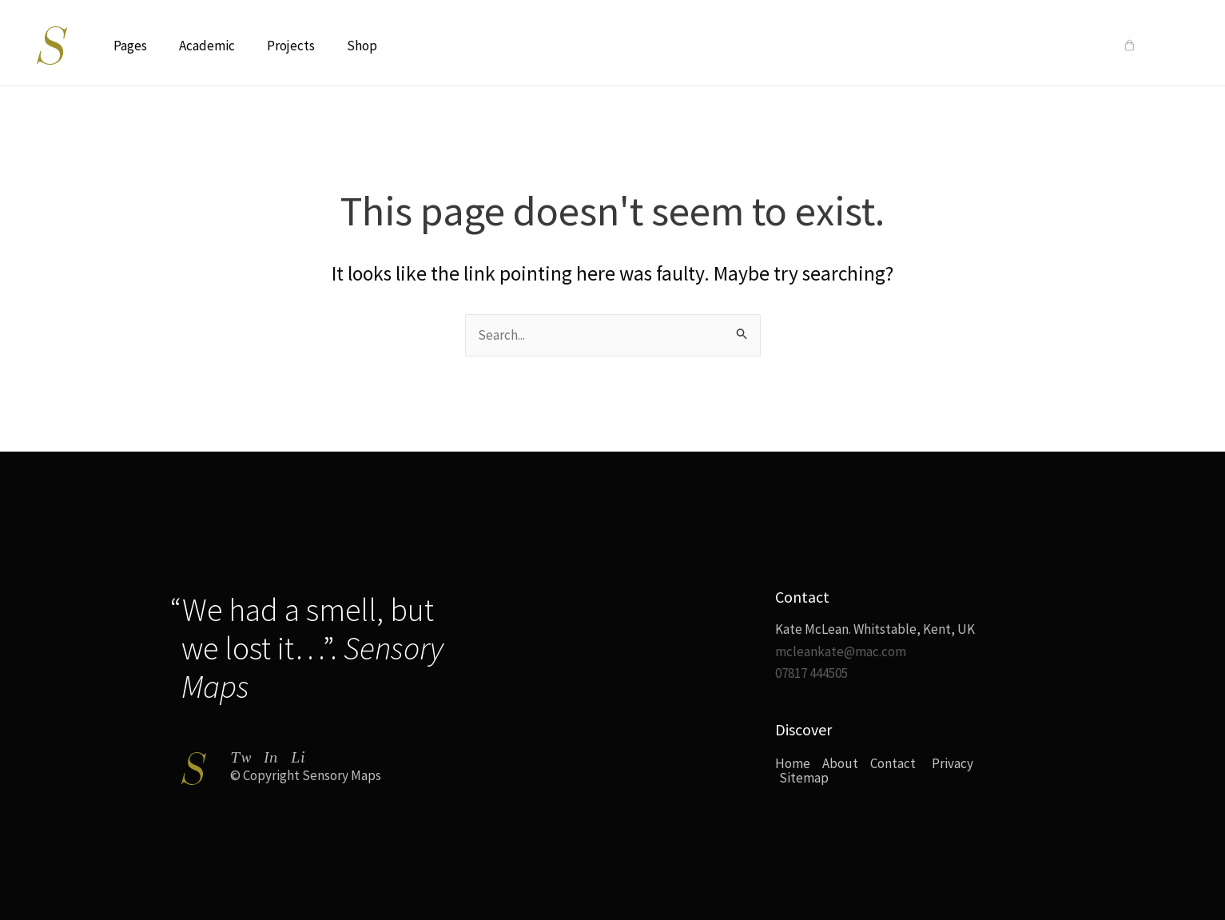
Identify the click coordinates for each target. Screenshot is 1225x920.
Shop (362, 45)
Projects (291, 45)
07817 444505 (811, 673)
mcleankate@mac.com (840, 651)
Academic (207, 45)
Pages (130, 45)
